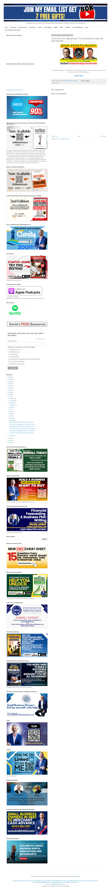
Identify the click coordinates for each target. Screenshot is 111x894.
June (11, 411)
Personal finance (14, 357)
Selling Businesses (15, 352)
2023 (9, 383)
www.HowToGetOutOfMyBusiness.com (42, 882)
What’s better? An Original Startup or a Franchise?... (22, 422)
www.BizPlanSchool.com (58, 882)
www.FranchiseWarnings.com (38, 880)
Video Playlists (48, 27)
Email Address (12, 341)
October (12, 403)
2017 (9, 396)
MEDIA (55, 27)
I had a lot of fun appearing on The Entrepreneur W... (22, 424)
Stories (86, 27)
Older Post (103, 136)
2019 (9, 392)
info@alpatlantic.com (57, 884)
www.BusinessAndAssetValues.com (21, 880)
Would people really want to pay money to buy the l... (22, 426)
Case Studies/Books (78, 27)
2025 (9, 379)
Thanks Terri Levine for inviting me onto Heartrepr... (22, 433)
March (11, 418)
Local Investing (14, 354)
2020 (9, 390)
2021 (9, 388)
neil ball (57, 82)
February (12, 420)
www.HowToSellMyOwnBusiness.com (73, 880)
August (11, 407)
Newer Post (54, 136)
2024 (9, 381)
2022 (9, 386)
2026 (9, 377)
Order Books (32, 27)
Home (6, 27)
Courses (40, 27)
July (11, 409)
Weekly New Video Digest (17, 364)
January (12, 435)
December (12, 398)
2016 (9, 438)
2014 (9, 442)
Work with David (23, 27)
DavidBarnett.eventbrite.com (71, 882)
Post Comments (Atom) (63, 139)
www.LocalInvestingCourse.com (90, 880)
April (11, 416)
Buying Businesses (15, 349)
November (12, 400)
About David (13, 27)
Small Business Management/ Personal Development (25, 359)
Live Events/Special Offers (17, 361)
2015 (9, 440)
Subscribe (67, 27)
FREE (61, 27)
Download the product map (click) (14, 90)
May (11, 413)
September (12, 405)
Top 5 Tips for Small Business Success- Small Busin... (22, 430)
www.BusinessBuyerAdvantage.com (54, 880)
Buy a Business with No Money (12, 30)
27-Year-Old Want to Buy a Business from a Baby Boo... (23, 428)
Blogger (78, 876)
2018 (9, 394)
